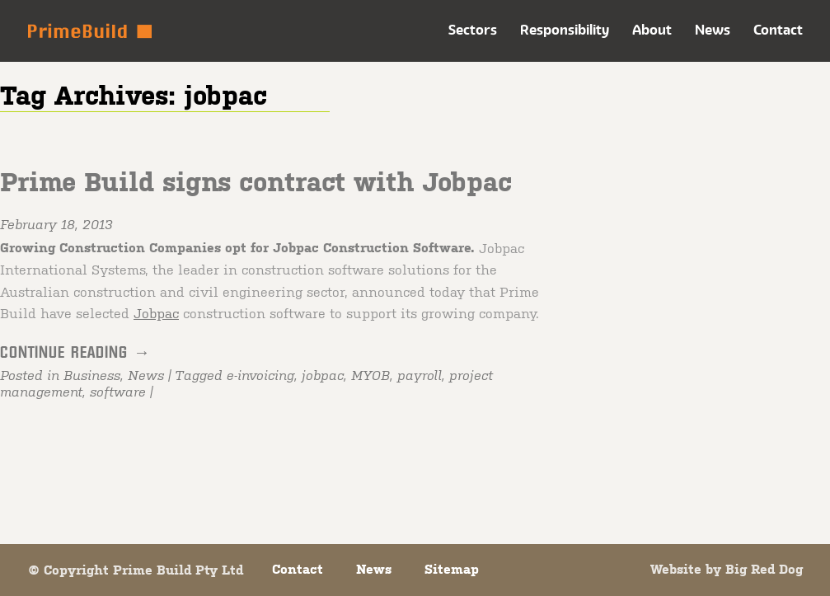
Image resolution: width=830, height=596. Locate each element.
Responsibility (564, 30)
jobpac (323, 375)
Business (91, 375)
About (652, 30)
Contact (778, 30)
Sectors (472, 30)
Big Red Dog (764, 569)
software (118, 391)
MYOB (370, 375)
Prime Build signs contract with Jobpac (256, 182)
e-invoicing (260, 375)
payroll (419, 375)
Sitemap (451, 569)
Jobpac (156, 312)
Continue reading (75, 353)
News (712, 30)
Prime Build (90, 31)
